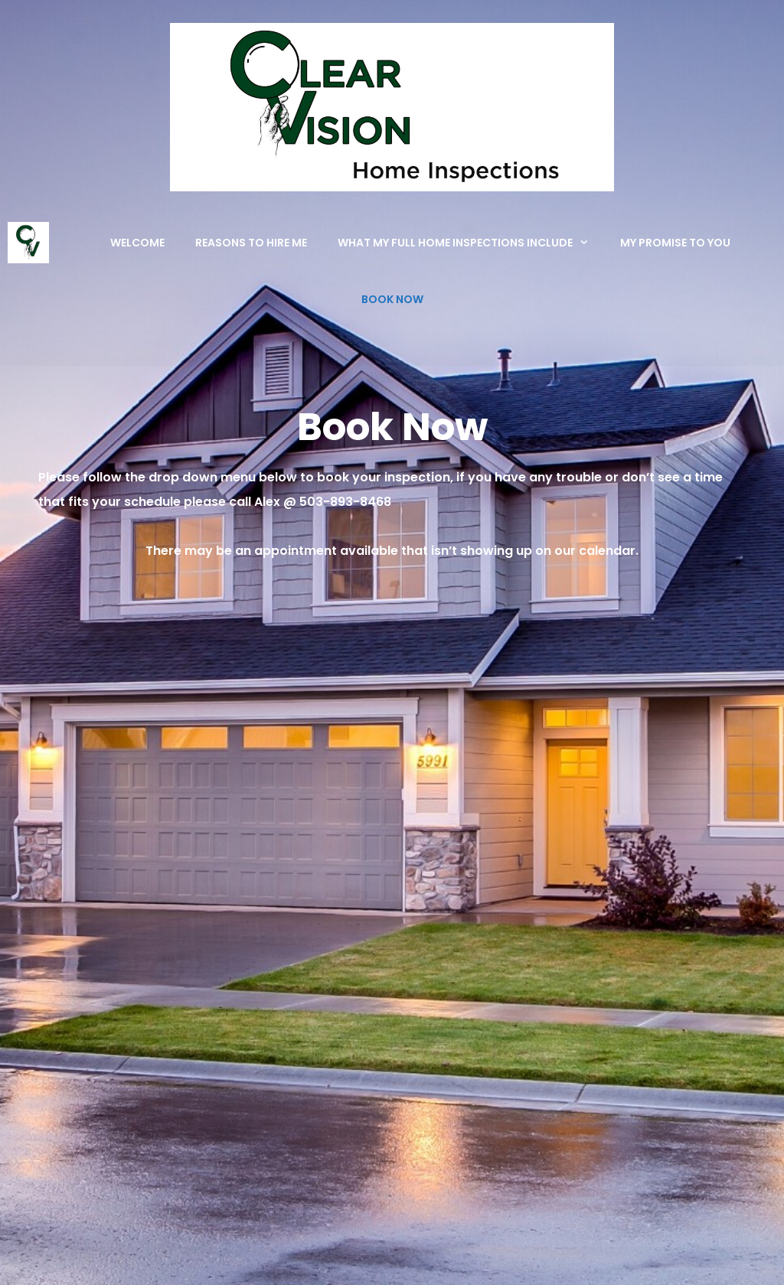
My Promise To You (675, 242)
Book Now (392, 299)
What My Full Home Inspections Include (471, 242)
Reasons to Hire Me (251, 242)
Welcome (137, 242)
